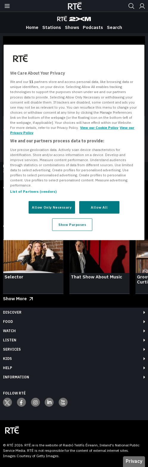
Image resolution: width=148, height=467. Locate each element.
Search (114, 27)
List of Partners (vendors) (33, 191)
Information (16, 377)
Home (32, 27)
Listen (9, 340)
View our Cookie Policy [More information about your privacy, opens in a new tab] (99, 127)
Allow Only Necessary (51, 207)
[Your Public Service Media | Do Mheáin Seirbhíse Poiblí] (12, 430)
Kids (7, 358)
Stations (51, 27)
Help (7, 368)
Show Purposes (72, 224)
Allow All (99, 207)
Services (12, 349)
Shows (72, 27)
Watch (9, 331)
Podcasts (93, 27)
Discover (12, 312)
